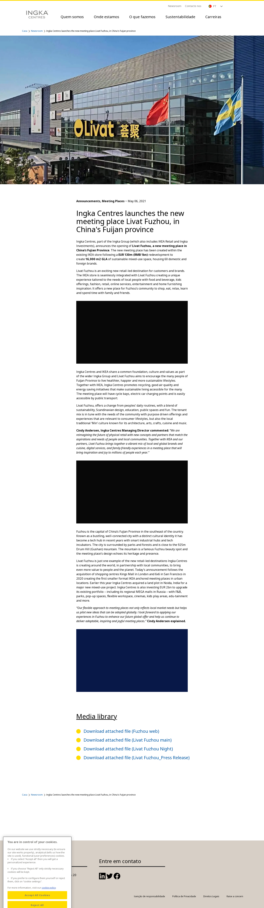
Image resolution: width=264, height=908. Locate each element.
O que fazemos (142, 16)
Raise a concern (235, 896)
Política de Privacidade (184, 896)
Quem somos (72, 16)
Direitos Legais (211, 896)
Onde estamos (106, 16)
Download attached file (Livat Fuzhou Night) (128, 749)
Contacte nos (193, 6)
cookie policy (49, 896)
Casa (24, 30)
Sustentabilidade (180, 16)
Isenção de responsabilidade (149, 896)
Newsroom (174, 6)
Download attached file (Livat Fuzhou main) (128, 740)
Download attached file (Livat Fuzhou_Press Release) (137, 757)
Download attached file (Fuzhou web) (121, 731)
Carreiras (213, 16)
